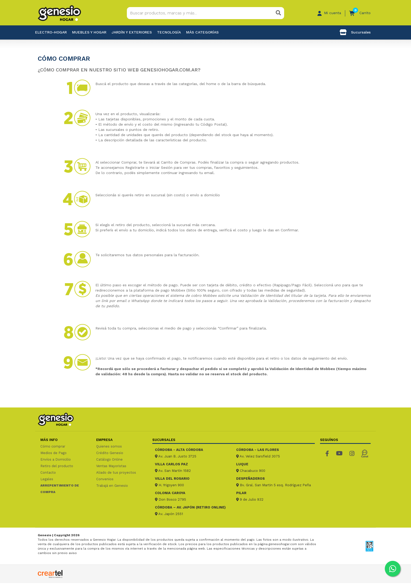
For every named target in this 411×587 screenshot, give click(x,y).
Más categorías (202, 32)
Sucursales (355, 32)
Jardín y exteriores (132, 32)
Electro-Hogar (51, 32)
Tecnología (169, 32)
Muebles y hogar (89, 32)
